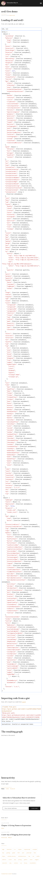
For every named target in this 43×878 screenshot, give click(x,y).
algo (3, 849)
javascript (12, 15)
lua (33, 856)
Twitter (7, 788)
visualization (33, 862)
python (25, 859)
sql (21, 862)
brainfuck (9, 849)
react (31, 859)
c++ (15, 849)
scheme (16, 862)
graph (13, 852)
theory (25, 862)
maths (38, 856)
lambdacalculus (22, 856)
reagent (36, 859)
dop (3, 852)
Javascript (4, 837)
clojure (20, 849)
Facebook (12, 788)
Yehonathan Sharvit (12, 3)
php (15, 859)
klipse (3, 856)
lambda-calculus (12, 856)
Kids (3, 828)
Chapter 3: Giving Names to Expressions (16, 825)
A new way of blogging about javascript (15, 834)
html (18, 852)
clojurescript (27, 849)
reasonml (4, 862)
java (23, 852)
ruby (10, 862)
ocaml (10, 859)
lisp (29, 856)
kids (35, 852)
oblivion (4, 859)
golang (8, 852)
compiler (35, 849)
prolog (20, 859)
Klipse (10, 837)
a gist (24, 702)
